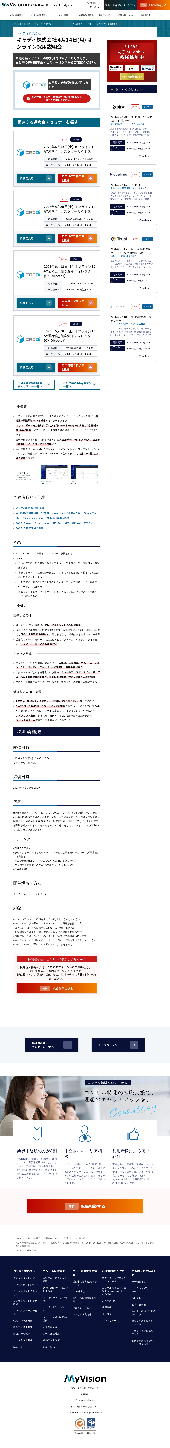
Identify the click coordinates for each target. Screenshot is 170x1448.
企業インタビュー (82, 1307)
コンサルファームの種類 (25, 1312)
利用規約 (85, 1394)
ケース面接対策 (51, 1333)
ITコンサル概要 (21, 1333)
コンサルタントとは (24, 1277)
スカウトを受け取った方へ (144, 1289)
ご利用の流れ (109, 1300)
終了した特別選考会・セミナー (49, 23)
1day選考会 (79, 1291)
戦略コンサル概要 (22, 1320)
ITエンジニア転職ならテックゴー (144, 1332)
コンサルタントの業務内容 (25, 1302)
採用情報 (136, 1297)
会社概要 (107, 1313)
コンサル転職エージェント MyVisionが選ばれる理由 (114, 1291)
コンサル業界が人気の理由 (55, 1318)
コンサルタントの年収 (25, 1284)
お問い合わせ (139, 1304)
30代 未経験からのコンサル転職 (55, 1289)
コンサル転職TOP (21, 23)
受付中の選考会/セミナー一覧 (85, 1283)
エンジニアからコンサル (55, 1308)
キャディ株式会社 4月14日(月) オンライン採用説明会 (93, 23)
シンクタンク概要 (22, 1340)
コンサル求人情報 (82, 1314)
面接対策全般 (50, 1327)
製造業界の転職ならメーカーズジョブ (144, 1342)
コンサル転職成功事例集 (84, 1299)
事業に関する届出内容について (85, 1406)
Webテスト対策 (51, 1340)
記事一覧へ (19, 1346)
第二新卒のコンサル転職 (55, 1299)
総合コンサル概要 (22, 1327)
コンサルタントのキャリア (25, 1292)
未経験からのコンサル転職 (55, 1279)
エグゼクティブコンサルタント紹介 (114, 1279)
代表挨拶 (107, 1307)
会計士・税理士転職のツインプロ (144, 1312)
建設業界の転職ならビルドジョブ (144, 1322)
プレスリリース (110, 1320)
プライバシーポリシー (85, 1400)
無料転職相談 (139, 1281)
